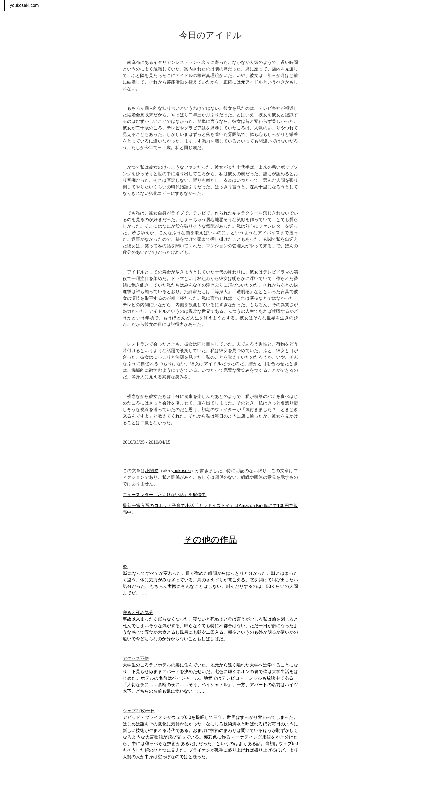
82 (125, 566)
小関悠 (151, 470)
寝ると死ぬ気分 (138, 612)
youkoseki (181, 470)
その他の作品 (210, 539)
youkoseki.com (24, 5)
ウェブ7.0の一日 (139, 710)
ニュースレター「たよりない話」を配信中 (164, 494)
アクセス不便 (136, 658)
